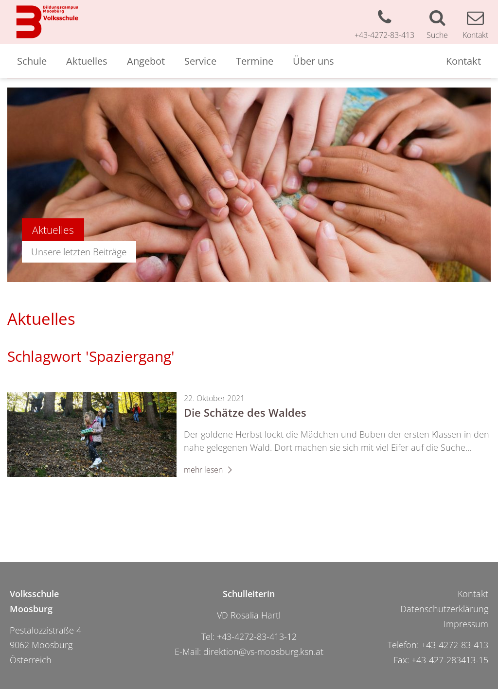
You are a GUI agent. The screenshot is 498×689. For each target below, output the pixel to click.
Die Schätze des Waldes (245, 412)
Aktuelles (86, 61)
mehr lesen (209, 469)
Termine (254, 61)
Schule (32, 61)
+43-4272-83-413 (454, 645)
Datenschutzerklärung (444, 609)
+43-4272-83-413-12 (257, 636)
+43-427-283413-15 (449, 660)
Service (200, 61)
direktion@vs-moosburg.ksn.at (263, 651)
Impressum (466, 624)
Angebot (146, 61)
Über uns (313, 61)
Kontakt (463, 61)
